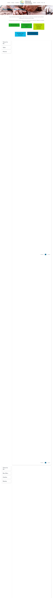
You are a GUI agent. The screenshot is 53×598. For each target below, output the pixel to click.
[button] (44, 3)
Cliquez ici (38, 20)
